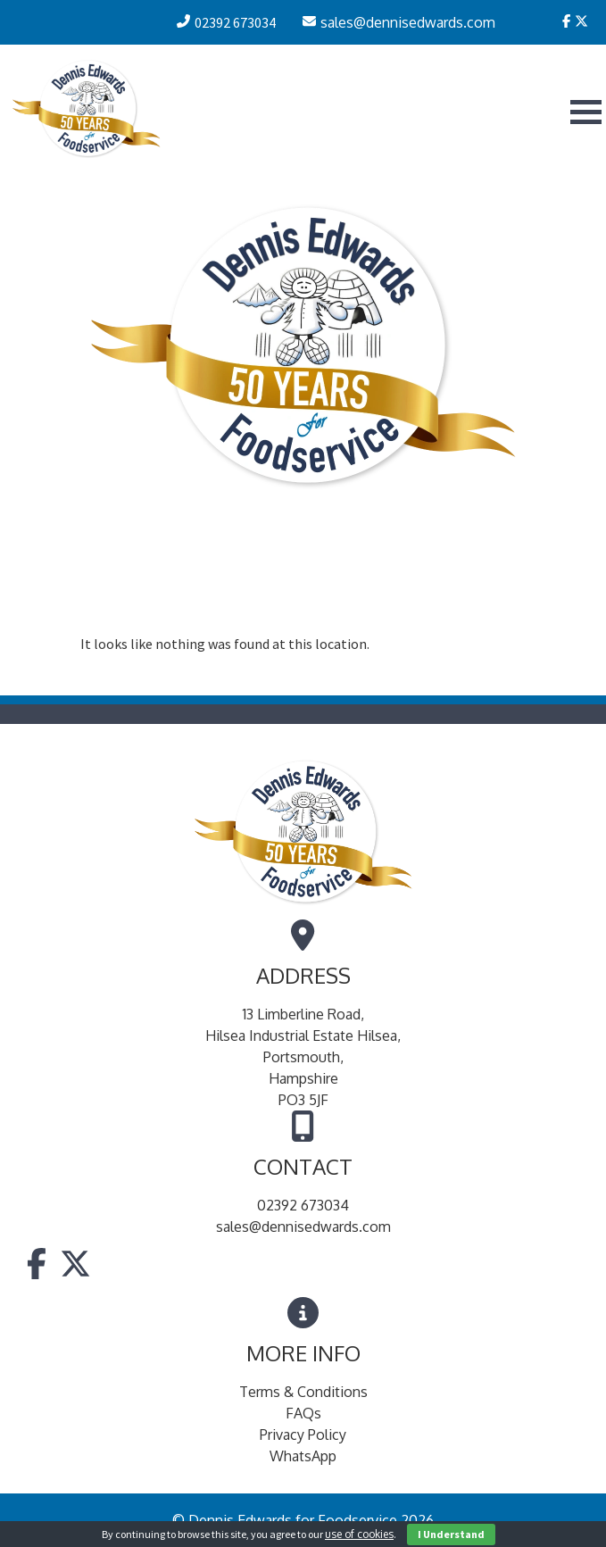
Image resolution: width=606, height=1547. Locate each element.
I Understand (451, 1534)
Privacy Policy (303, 1434)
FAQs (303, 1413)
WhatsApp (303, 1456)
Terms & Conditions (303, 1392)
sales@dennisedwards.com (303, 1226)
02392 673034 (303, 1205)
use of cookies (359, 1534)
